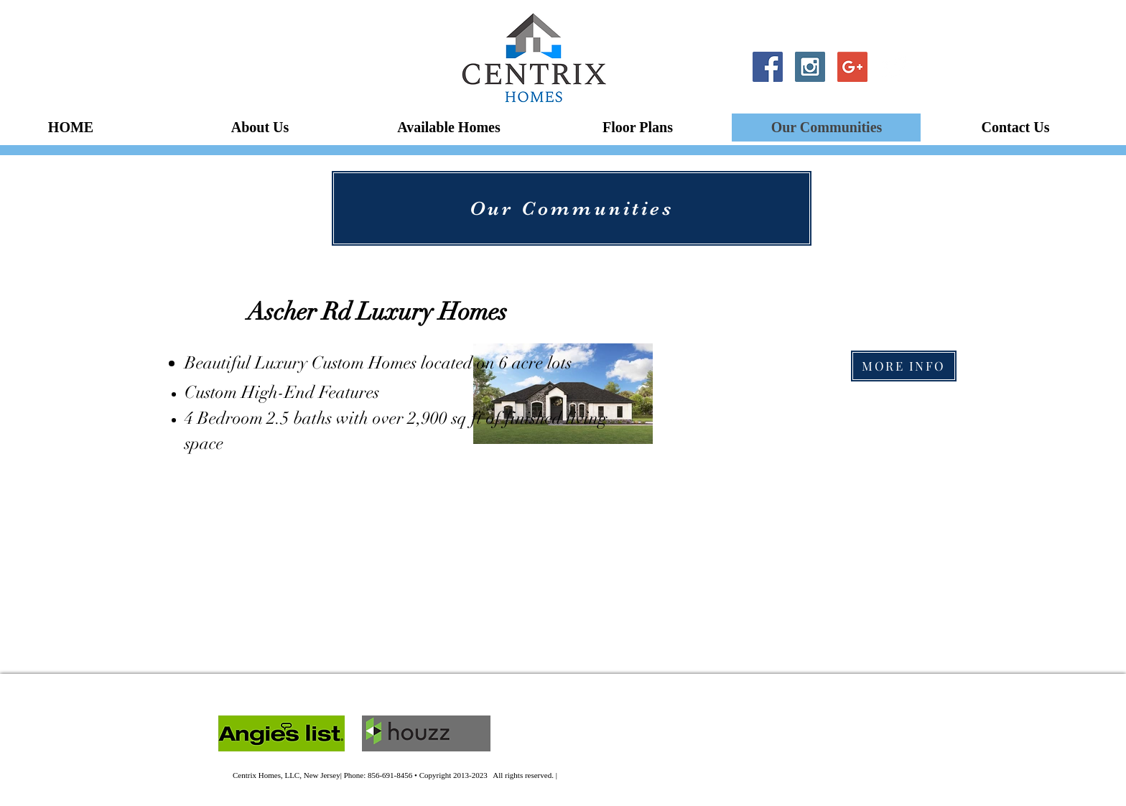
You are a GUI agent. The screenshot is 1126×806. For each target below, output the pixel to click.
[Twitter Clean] (895, 67)
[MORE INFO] (903, 366)
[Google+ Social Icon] (852, 67)
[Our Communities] (571, 208)
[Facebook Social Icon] (768, 67)
